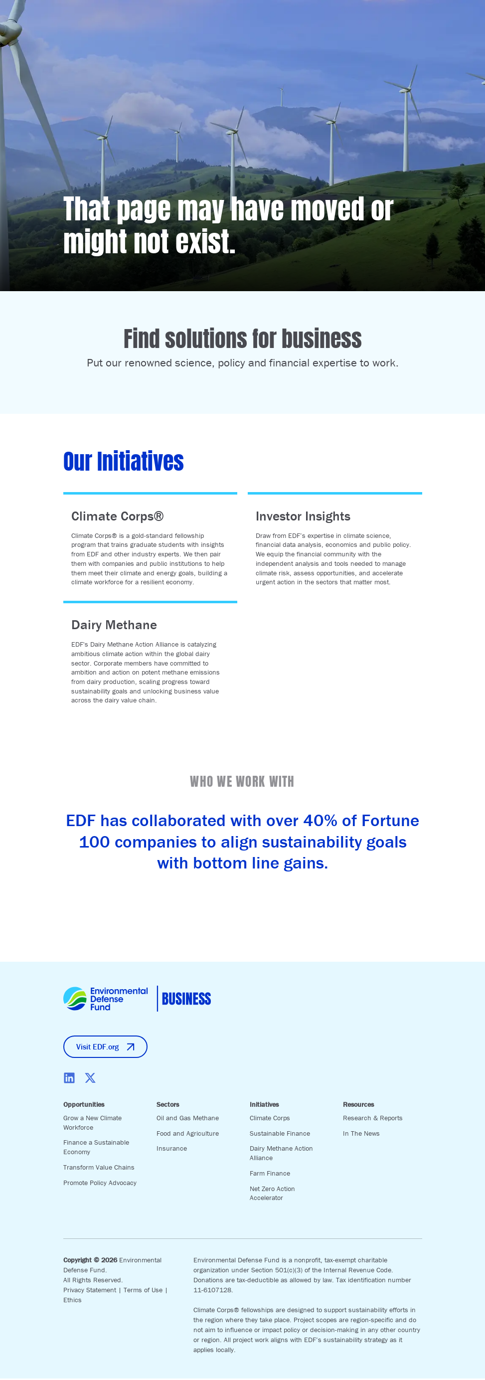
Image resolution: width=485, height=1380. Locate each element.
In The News (361, 1134)
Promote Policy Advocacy (100, 1184)
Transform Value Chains (99, 1168)
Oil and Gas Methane (188, 1119)
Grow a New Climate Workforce (92, 1124)
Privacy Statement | (93, 1291)
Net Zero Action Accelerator (272, 1195)
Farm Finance (270, 1174)
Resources (358, 1106)
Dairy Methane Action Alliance (281, 1155)
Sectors (168, 1106)
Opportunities (83, 1106)
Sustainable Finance (280, 1134)
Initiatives (264, 1106)
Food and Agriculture (188, 1134)
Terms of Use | (146, 1291)
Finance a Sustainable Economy (96, 1149)
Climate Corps (270, 1119)
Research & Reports (373, 1119)
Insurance (172, 1150)
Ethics (72, 1301)
